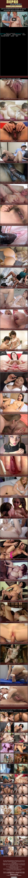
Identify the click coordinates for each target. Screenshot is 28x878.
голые (23, 34)
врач (17, 35)
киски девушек (7, 34)
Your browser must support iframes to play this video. (14, 22)
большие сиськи (5, 35)
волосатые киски (16, 34)
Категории (9, 6)
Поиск (13, 6)
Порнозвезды (18, 6)
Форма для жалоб (14, 874)
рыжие (12, 35)
